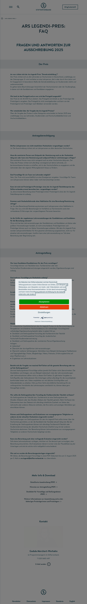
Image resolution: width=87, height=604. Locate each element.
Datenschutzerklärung (46, 321)
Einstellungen (44, 312)
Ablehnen (44, 307)
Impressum (37, 321)
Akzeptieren (44, 302)
